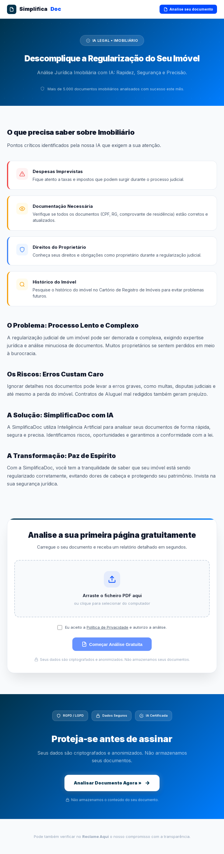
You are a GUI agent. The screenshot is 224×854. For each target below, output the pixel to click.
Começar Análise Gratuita (112, 644)
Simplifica (34, 9)
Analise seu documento (188, 9)
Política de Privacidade (107, 627)
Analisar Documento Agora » (112, 783)
